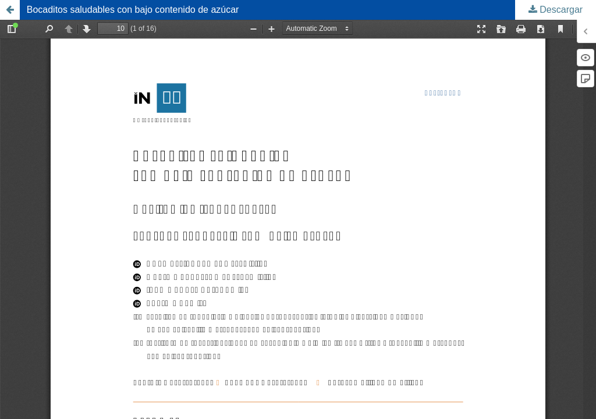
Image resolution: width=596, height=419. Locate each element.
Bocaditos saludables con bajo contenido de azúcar (133, 10)
